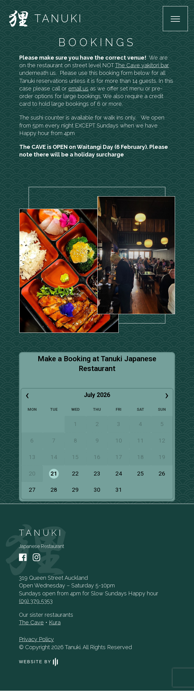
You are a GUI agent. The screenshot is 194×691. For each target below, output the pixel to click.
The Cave (31, 622)
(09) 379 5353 (36, 601)
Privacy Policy (36, 639)
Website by (38, 661)
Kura (55, 622)
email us (78, 88)
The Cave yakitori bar (142, 65)
